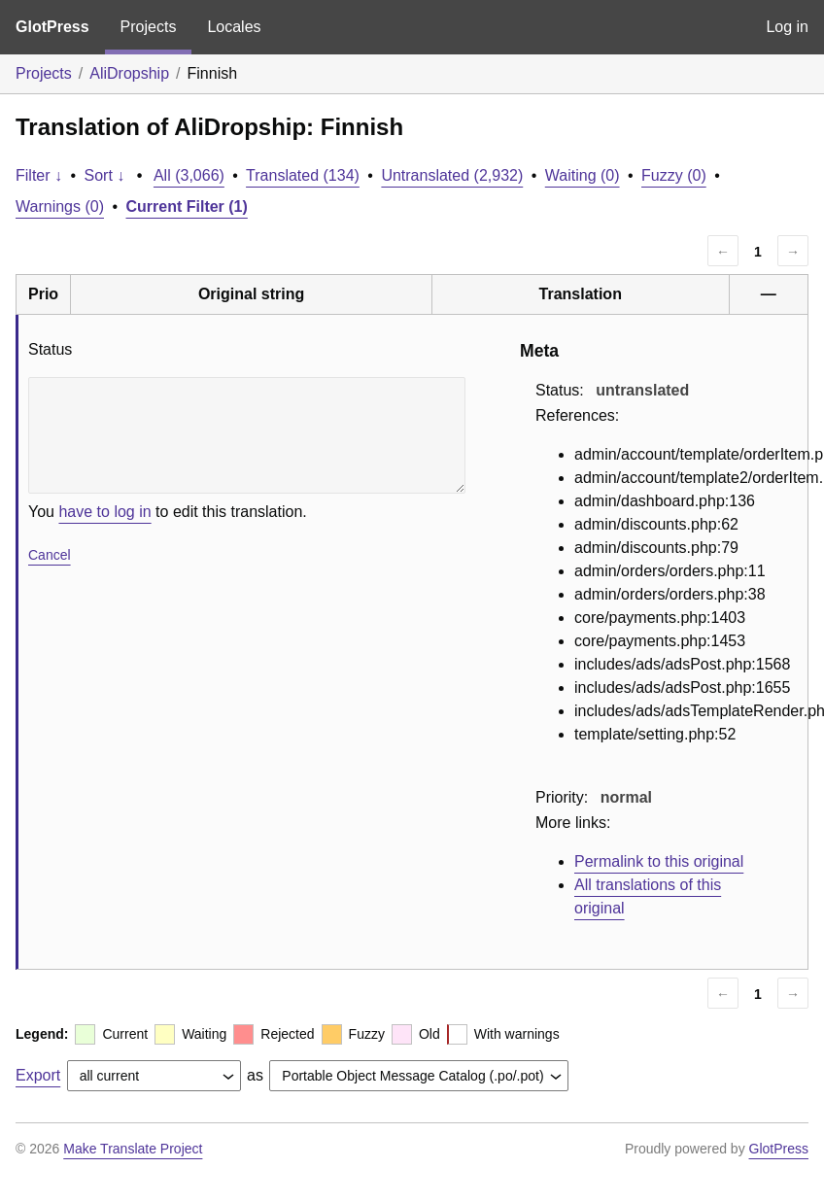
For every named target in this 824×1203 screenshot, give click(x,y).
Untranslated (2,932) (452, 175)
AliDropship (129, 73)
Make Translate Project (132, 1148)
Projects (148, 26)
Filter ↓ (39, 175)
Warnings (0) (60, 206)
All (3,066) (189, 175)
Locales (233, 26)
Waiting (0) (582, 175)
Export (38, 1075)
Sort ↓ (105, 175)
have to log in (104, 511)
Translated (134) (303, 175)
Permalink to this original (658, 861)
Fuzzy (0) (673, 175)
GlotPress (52, 26)
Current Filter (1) (187, 206)
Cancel (49, 555)
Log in (787, 26)
